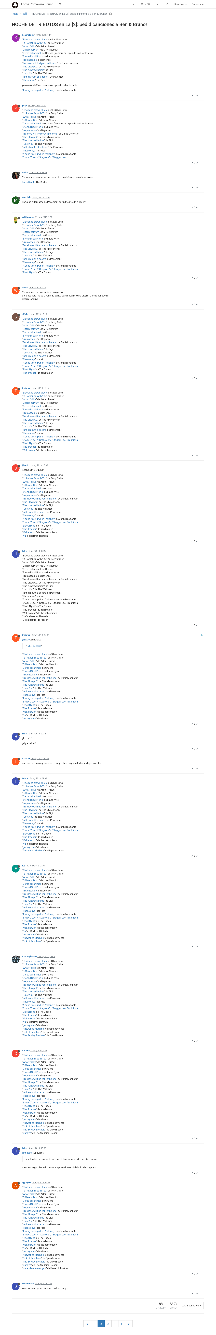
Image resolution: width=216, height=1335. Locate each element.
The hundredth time (33, 70)
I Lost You (28, 73)
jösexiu (25, 465)
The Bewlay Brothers (34, 1035)
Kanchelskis (28, 35)
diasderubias (28, 1283)
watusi (25, 288)
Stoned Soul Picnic (33, 56)
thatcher (26, 388)
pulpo (25, 105)
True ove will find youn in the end (40, 63)
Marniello (26, 197)
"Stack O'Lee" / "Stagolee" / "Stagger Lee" (44, 157)
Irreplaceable (30, 59)
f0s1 (24, 866)
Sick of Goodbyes (32, 941)
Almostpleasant (29, 956)
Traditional (72, 269)
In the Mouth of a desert (35, 76)
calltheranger (28, 217)
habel (24, 551)
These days (29, 80)
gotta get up (29, 718)
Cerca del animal (32, 53)
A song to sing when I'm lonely (39, 90)
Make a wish (29, 450)
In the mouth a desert (34, 259)
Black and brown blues (35, 39)
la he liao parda (34, 646)
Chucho (26, 1051)
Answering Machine (33, 850)
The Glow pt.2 (30, 66)
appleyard (26, 1183)
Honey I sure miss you (34, 1268)
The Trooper (29, 373)
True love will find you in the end (40, 245)
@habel (26, 639)
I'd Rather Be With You (34, 43)
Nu (24, 535)
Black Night (28, 182)
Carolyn (27, 1133)
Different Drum (31, 49)
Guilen (25, 172)
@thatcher (27, 1152)
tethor (25, 778)
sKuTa (25, 314)
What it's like (29, 46)
